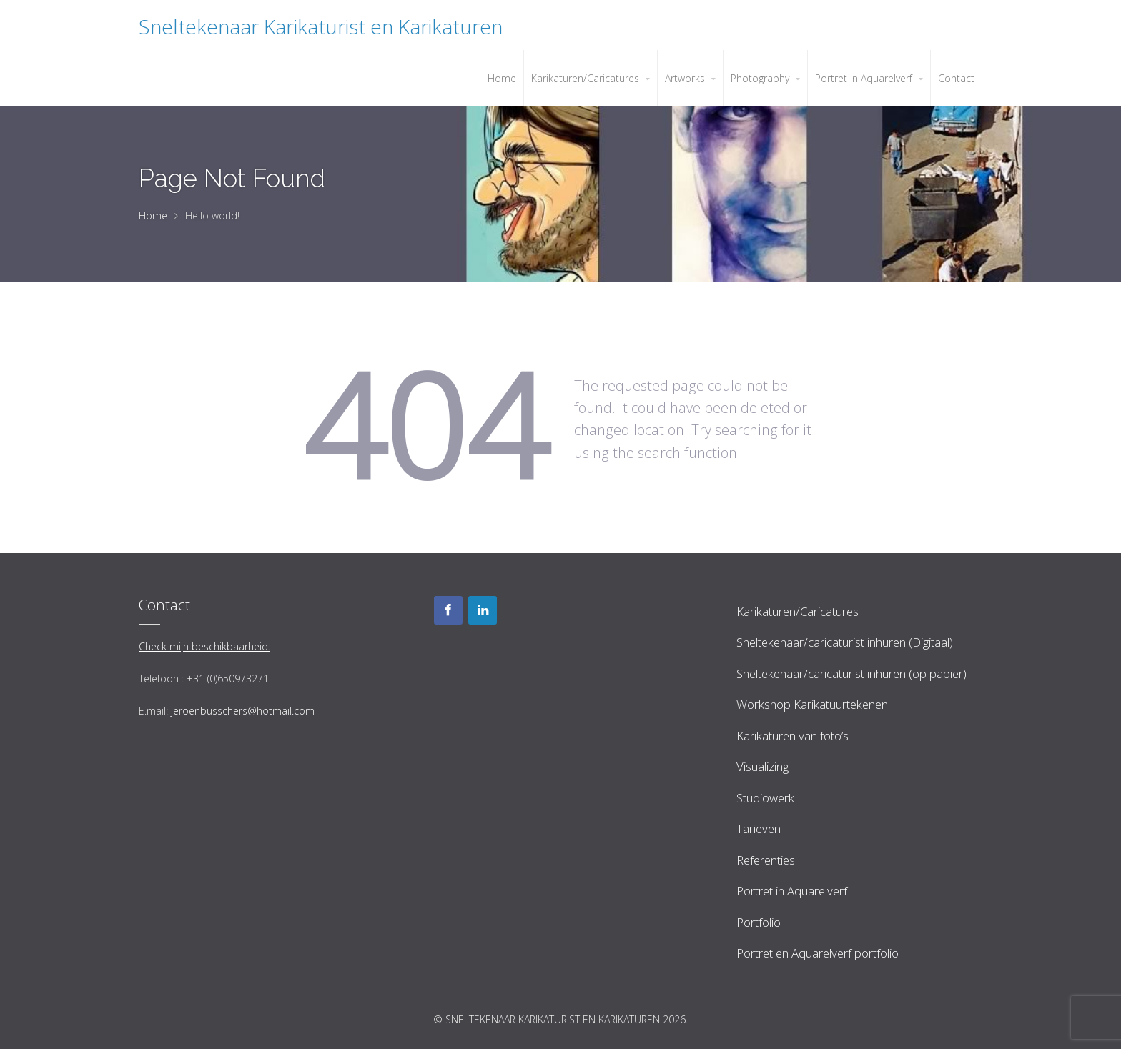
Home (153, 215)
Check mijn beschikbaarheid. (204, 646)
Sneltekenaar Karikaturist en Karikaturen (321, 26)
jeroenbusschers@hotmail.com (243, 710)
